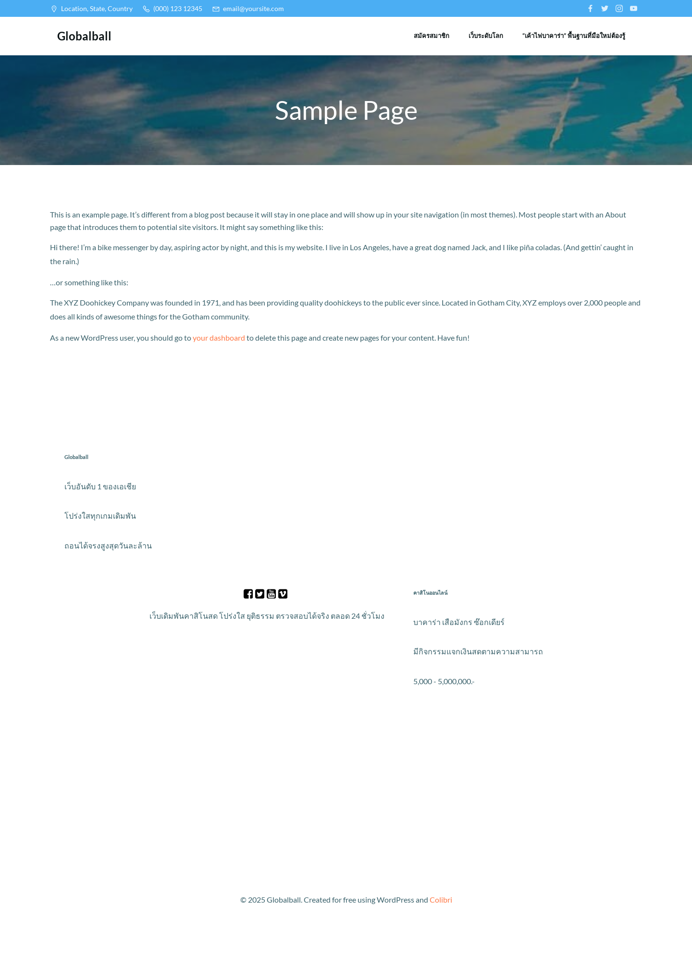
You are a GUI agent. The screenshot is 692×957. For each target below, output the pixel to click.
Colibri (441, 899)
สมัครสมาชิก (431, 35)
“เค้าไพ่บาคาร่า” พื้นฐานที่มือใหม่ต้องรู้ (573, 35)
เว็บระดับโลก (486, 35)
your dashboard (219, 337)
